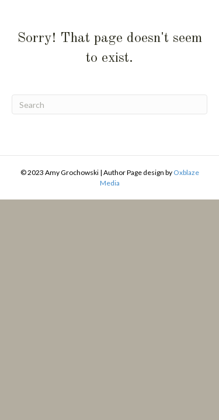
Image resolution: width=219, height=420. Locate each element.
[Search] (109, 104)
